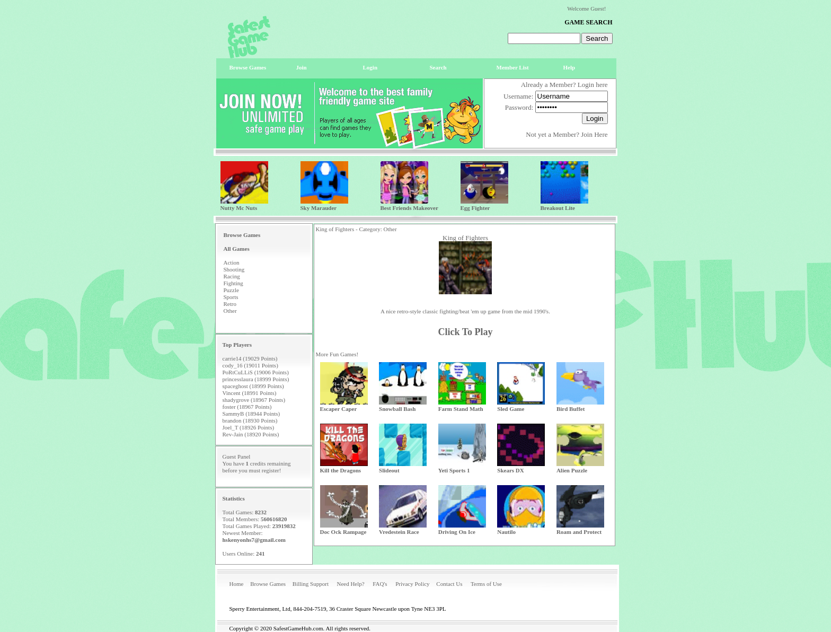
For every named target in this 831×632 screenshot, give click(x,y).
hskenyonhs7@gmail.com (254, 540)
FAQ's (380, 584)
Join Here (594, 134)
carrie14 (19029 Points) (250, 358)
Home (236, 584)
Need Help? (350, 584)
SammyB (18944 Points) (251, 413)
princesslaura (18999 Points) (256, 379)
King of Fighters (465, 238)
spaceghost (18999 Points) (253, 386)
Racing (232, 276)
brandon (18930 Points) (250, 420)
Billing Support (311, 584)
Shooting (234, 269)
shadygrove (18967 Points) (254, 400)
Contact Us (449, 584)
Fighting (233, 283)
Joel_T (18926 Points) (249, 427)
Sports (231, 297)
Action (232, 262)
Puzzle (231, 290)
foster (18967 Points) (247, 406)
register (270, 470)
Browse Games (268, 584)
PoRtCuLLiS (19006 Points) (256, 372)
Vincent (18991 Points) (250, 393)
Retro (230, 304)
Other (230, 311)
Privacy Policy (412, 584)
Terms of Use (486, 584)
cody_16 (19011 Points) (250, 365)
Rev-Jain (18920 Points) (251, 434)
